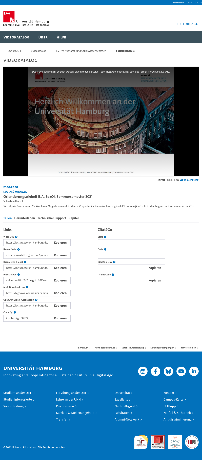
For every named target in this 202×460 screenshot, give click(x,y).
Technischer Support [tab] (51, 218)
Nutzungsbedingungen (162, 347)
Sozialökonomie (125, 51)
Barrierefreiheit (188, 347)
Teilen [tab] (7, 218)
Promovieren (65, 406)
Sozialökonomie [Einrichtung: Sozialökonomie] (15, 191)
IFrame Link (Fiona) (14, 262)
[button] (192, 3)
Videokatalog (38, 51)
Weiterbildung (13, 406)
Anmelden (179, 2)
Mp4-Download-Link (15, 287)
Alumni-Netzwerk (127, 419)
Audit (154, 437)
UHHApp (170, 406)
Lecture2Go (14, 51)
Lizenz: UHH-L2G (168, 180)
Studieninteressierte (17, 399)
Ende (102, 249)
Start (102, 237)
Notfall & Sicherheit (177, 413)
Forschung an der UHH (71, 393)
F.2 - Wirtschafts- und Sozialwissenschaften (81, 51)
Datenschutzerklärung (133, 347)
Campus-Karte (174, 399)
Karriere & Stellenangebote (75, 413)
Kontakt (169, 393)
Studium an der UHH (17, 393)
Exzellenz (121, 399)
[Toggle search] (193, 37)
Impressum (82, 347)
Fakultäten (122, 413)
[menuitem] (16, 37)
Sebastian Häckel (13, 201)
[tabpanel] (101, 274)
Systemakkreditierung (192, 437)
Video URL (10, 237)
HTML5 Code (11, 274)
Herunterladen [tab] (24, 218)
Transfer (62, 419)
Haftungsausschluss (105, 347)
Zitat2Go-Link (106, 262)
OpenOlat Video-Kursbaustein (20, 300)
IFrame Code (11, 249)
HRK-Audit (174, 437)
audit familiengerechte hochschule (141, 441)
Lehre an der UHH (68, 399)
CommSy (9, 312)
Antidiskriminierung (178, 419)
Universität (122, 393)
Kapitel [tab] (74, 218)
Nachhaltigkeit (125, 406)
